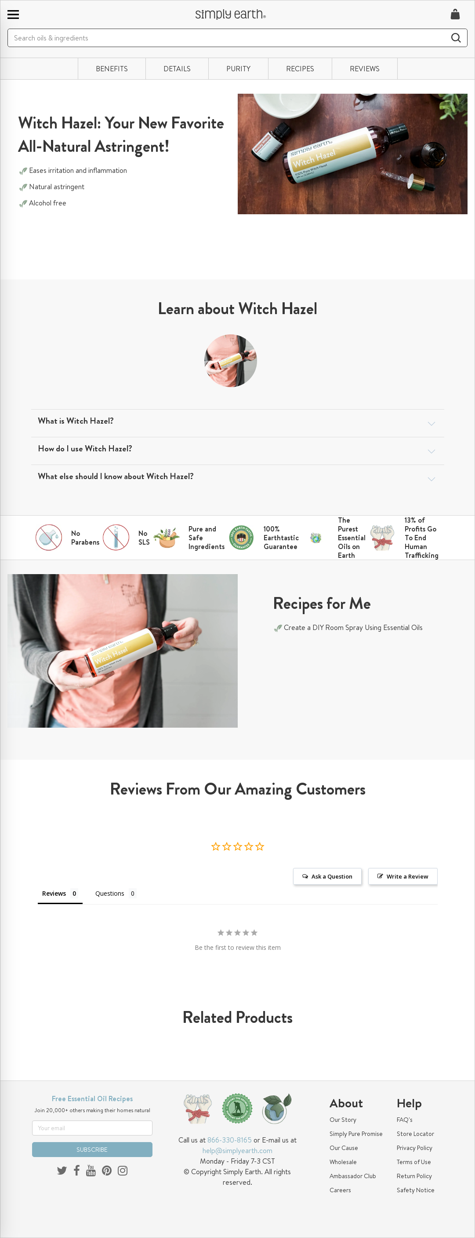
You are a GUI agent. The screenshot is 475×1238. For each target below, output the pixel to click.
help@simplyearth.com (237, 1150)
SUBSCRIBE (92, 1149)
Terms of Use (414, 1161)
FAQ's (405, 1119)
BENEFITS (112, 68)
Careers (340, 1190)
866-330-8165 (229, 1140)
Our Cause (344, 1147)
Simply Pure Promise (356, 1133)
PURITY (238, 68)
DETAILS (177, 68)
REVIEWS (365, 68)
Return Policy (414, 1176)
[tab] (237, 423)
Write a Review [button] (407, 876)
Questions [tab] (109, 893)
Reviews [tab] (54, 893)
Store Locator (415, 1133)
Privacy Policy (414, 1147)
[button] (238, 421)
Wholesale (343, 1161)
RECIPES (300, 68)
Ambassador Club (353, 1176)
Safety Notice (416, 1190)
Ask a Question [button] (332, 876)
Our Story (343, 1119)
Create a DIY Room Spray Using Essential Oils (354, 627)
